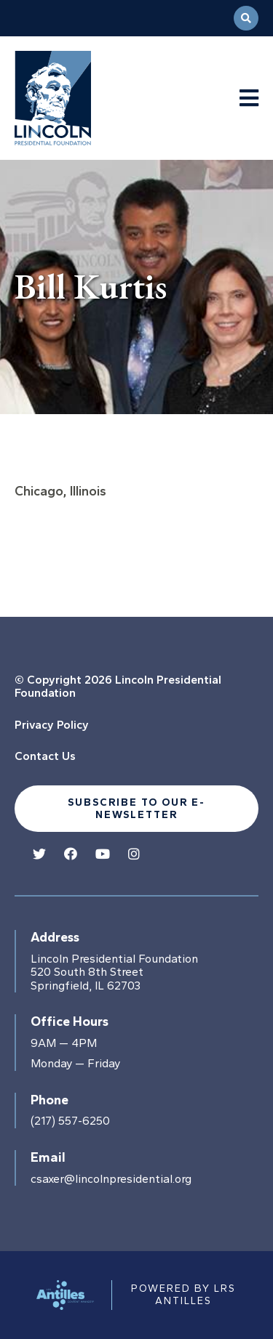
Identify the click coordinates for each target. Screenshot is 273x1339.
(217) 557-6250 (70, 1121)
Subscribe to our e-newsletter (136, 808)
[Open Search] (246, 18)
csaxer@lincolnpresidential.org (111, 1179)
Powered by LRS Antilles (183, 1294)
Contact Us (45, 756)
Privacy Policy (52, 725)
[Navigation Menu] (249, 98)
